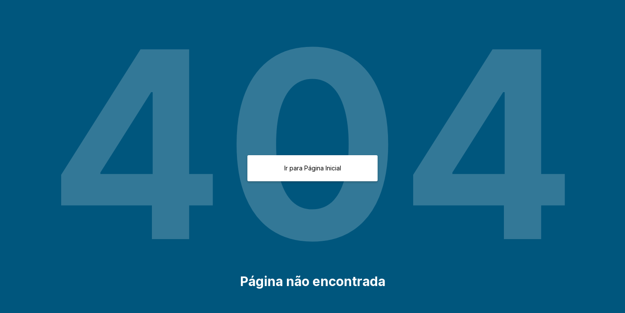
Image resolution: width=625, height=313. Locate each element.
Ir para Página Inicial (312, 168)
